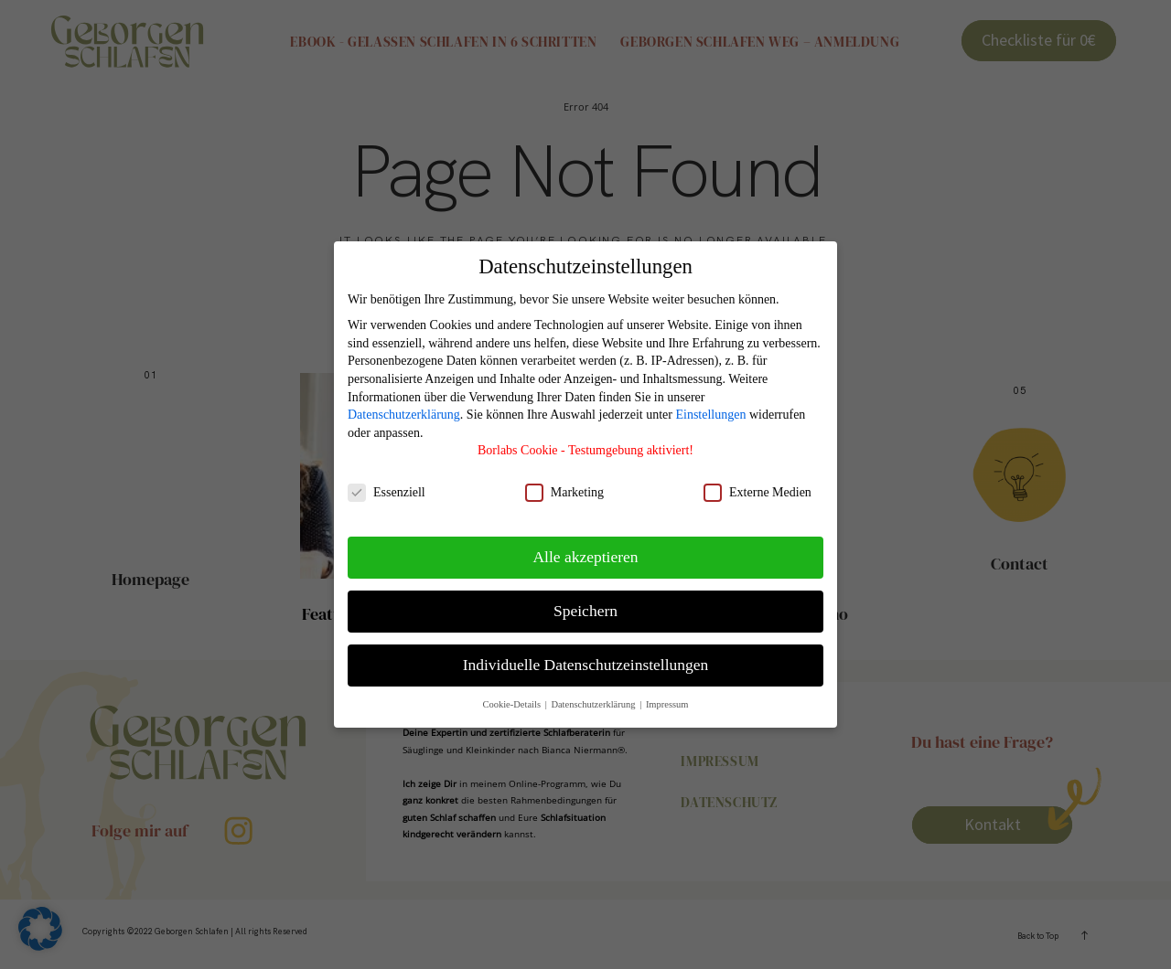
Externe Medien (757, 492)
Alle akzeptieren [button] (585, 557)
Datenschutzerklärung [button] (594, 704)
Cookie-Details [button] (512, 704)
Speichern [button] (585, 611)
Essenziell (386, 492)
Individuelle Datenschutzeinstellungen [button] (586, 664)
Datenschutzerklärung (404, 414)
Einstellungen (710, 414)
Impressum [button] (667, 704)
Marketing (564, 492)
